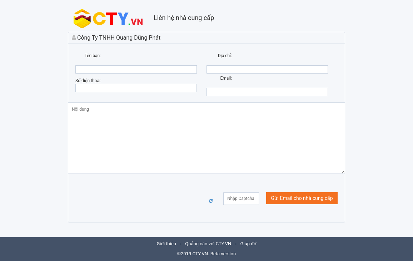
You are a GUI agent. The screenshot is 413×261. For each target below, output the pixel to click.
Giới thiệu (166, 243)
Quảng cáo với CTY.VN (208, 243)
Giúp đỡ (248, 243)
